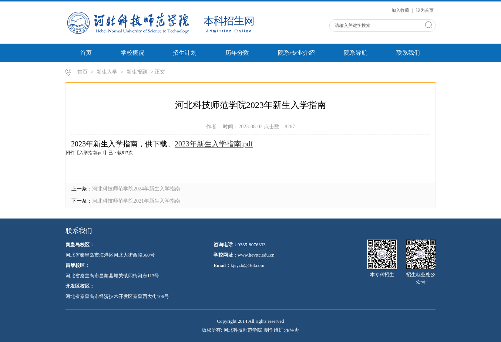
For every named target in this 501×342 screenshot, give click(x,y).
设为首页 (425, 10)
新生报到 (137, 72)
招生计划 (184, 53)
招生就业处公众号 (421, 262)
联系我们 (408, 53)
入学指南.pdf (91, 152)
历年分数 (237, 53)
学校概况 (132, 53)
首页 (86, 53)
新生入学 (107, 72)
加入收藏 (400, 10)
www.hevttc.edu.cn (256, 255)
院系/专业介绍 (296, 53)
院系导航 (355, 53)
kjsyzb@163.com (247, 265)
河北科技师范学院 (242, 330)
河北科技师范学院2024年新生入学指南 (136, 189)
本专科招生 (382, 258)
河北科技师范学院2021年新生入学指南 (136, 201)
